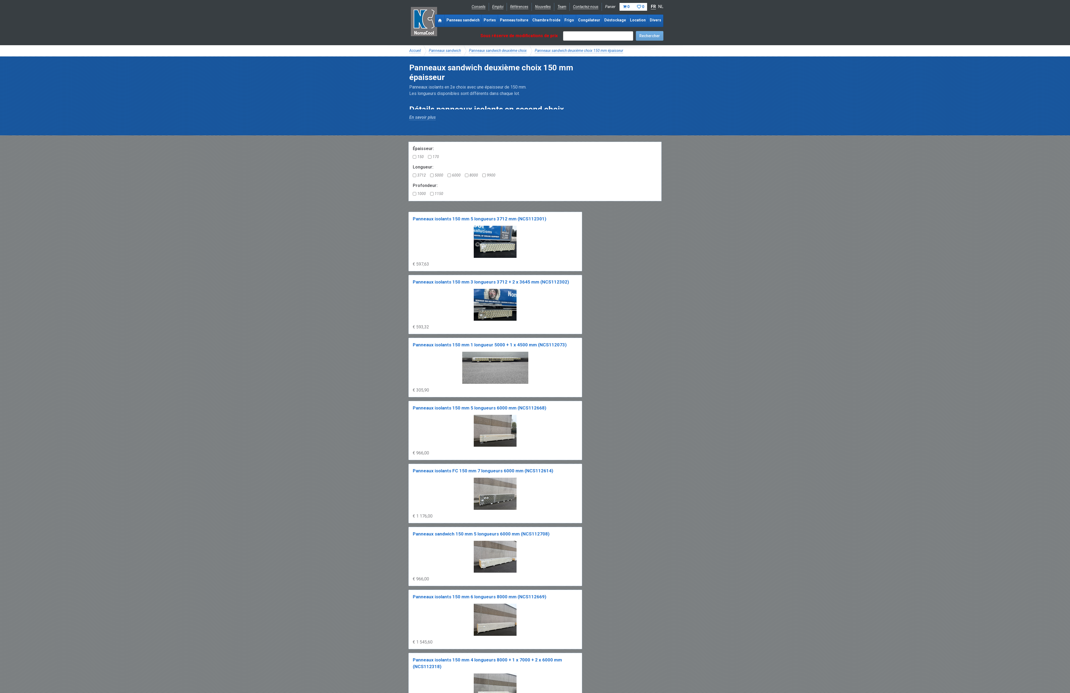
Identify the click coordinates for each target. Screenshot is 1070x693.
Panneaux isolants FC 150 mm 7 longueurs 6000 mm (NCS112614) (437, 309)
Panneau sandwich (463, 20)
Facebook (423, 661)
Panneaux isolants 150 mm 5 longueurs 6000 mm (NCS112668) (629, 225)
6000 (454, 175)
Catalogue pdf (522, 643)
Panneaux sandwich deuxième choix (498, 50)
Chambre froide (546, 20)
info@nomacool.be (488, 661)
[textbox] (598, 36)
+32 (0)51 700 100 (532, 661)
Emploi (497, 7)
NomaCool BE (421, 643)
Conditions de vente (460, 673)
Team (561, 7)
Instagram (452, 661)
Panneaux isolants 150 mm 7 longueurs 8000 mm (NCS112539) (501, 392)
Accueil (415, 50)
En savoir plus (422, 117)
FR (653, 6)
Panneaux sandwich (445, 50)
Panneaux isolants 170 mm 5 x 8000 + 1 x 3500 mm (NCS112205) (438, 559)
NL (660, 6)
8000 (471, 175)
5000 (436, 175)
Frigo (569, 20)
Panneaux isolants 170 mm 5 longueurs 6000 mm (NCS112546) (436, 475)
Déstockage (615, 20)
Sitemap (531, 673)
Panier (626, 7)
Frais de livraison (554, 643)
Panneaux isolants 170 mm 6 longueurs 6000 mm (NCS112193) (565, 475)
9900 (488, 175)
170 (433, 157)
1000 (419, 194)
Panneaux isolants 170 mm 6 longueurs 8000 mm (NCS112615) (501, 559)
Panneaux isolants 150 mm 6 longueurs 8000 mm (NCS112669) (565, 309)
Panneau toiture (514, 20)
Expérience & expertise (486, 643)
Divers (655, 20)
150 (418, 157)
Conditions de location (501, 673)
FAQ (413, 649)
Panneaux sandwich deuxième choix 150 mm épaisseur (579, 50)
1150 (436, 194)
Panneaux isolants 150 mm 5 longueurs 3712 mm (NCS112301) (436, 225)
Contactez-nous (585, 7)
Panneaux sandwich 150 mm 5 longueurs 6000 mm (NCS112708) (502, 309)
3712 (419, 175)
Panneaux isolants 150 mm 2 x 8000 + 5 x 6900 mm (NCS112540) (566, 392)
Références (519, 7)
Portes (490, 20)
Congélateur (589, 20)
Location (638, 20)
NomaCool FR (450, 643)
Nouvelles (543, 7)
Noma (424, 21)
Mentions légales (423, 673)
